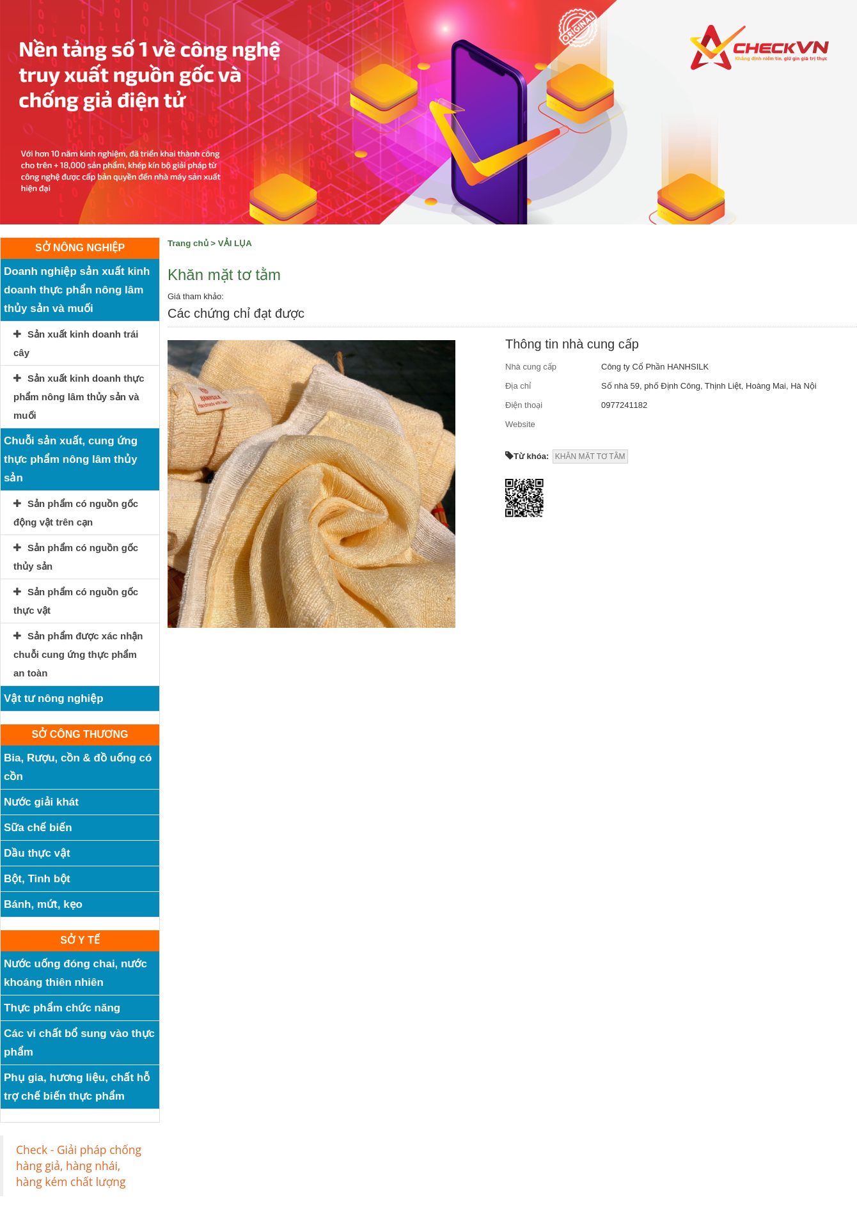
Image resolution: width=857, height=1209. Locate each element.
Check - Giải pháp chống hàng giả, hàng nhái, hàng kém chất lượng (78, 1165)
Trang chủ (188, 243)
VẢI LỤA (235, 243)
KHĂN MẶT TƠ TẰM (590, 456)
